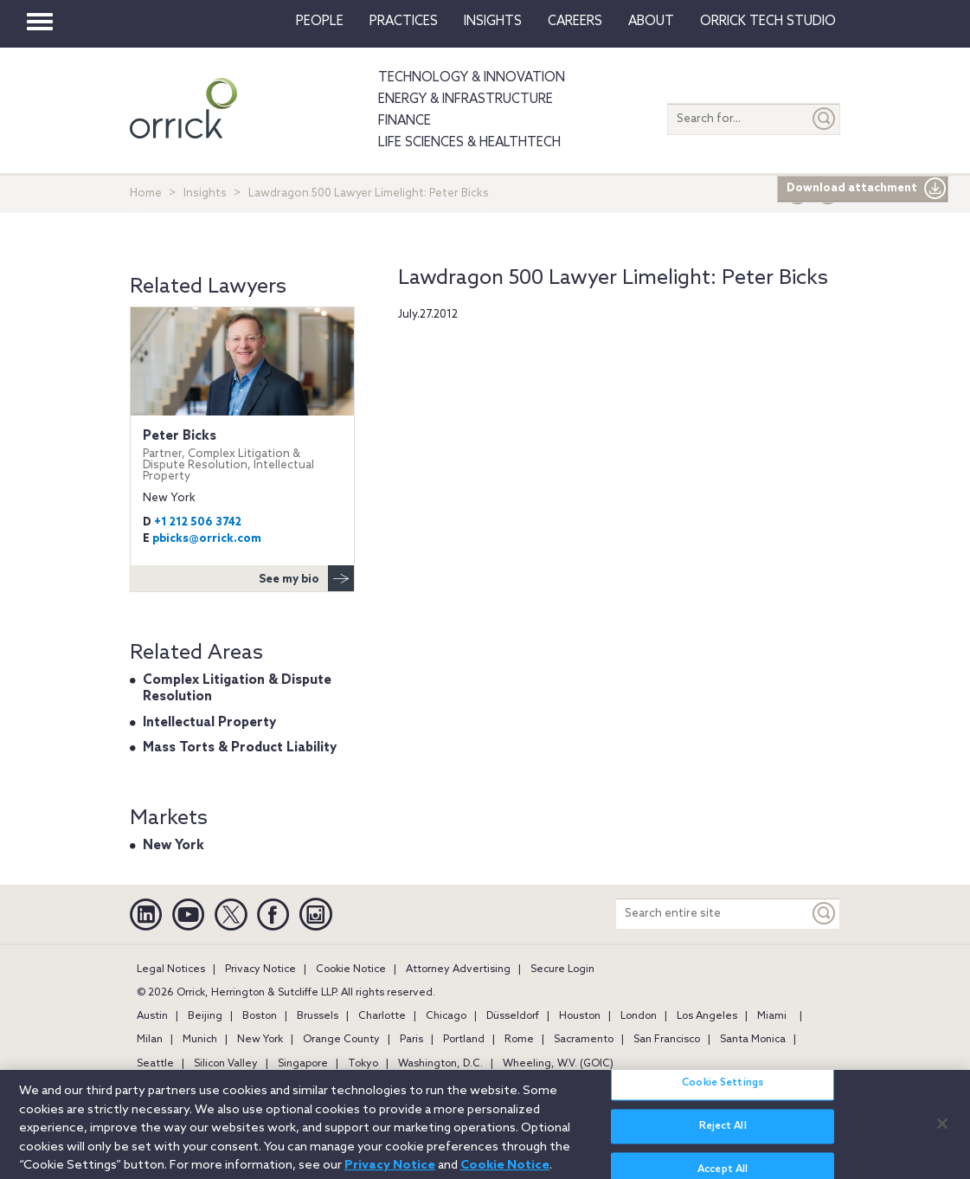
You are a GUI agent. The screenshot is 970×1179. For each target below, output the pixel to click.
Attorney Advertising (458, 969)
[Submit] (824, 119)
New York (173, 846)
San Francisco (666, 1040)
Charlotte (382, 1016)
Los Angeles (707, 1016)
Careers (575, 21)
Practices (403, 21)
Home (146, 193)
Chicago (446, 1016)
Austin (152, 1016)
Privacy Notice (260, 969)
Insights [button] (493, 21)
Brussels (317, 1016)
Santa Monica (753, 1040)
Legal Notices (171, 969)
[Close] (942, 1130)
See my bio (306, 578)
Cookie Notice (351, 969)
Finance (404, 121)
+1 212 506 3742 (197, 522)
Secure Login (562, 969)
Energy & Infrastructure (465, 99)
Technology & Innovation (471, 78)
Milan (150, 1040)
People (320, 21)
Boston (259, 1016)
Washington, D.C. (440, 1064)
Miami (772, 1016)
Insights (205, 193)
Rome (519, 1040)
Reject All (723, 1134)
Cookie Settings (722, 1091)
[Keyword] (824, 914)
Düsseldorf (512, 1016)
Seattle (155, 1064)
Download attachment (867, 188)
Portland (464, 1040)
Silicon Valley (226, 1064)
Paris (411, 1040)
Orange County (341, 1040)
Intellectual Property (209, 723)
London (638, 1016)
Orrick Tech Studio (768, 21)
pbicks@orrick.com (206, 538)
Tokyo (363, 1064)
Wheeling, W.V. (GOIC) (558, 1064)
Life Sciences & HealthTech (469, 143)
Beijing (205, 1016)
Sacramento (583, 1040)
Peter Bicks (242, 455)
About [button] (651, 21)
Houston (580, 1016)
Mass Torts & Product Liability (240, 748)
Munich (200, 1040)
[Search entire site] (712, 914)
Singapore (303, 1064)
